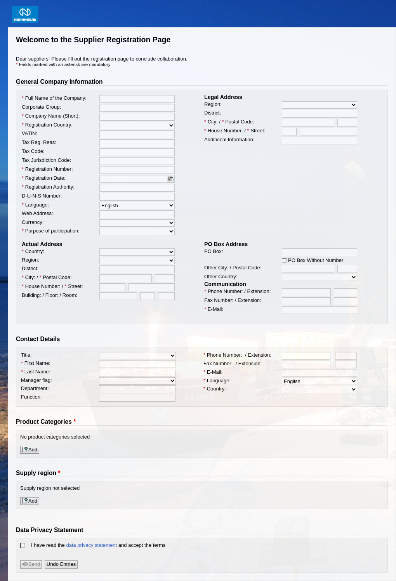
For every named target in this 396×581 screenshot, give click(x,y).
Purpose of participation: (51, 231)
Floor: (51, 295)
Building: (31, 295)
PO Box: (213, 251)
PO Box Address (226, 244)
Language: (36, 205)
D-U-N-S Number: (42, 196)
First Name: (36, 363)
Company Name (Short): (51, 116)
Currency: (33, 222)
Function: (32, 397)
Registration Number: (47, 169)
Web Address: (37, 213)
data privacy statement (91, 545)
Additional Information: (229, 139)
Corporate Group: (41, 107)
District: (212, 113)
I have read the (48, 545)
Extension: (259, 291)
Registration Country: (48, 125)
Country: (33, 251)
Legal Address (223, 97)
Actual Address (42, 244)
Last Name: (36, 372)
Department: (35, 388)
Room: (70, 295)
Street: (256, 131)
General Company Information (59, 81)
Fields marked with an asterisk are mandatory (65, 64)
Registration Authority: (48, 187)
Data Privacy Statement (49, 530)
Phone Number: (223, 291)
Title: (27, 355)
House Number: (223, 131)
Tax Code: (33, 151)
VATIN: (29, 133)
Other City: (216, 268)
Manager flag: (37, 380)
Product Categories (44, 421)
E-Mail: (213, 309)
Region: (213, 104)
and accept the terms (141, 545)
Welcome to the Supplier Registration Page (93, 39)
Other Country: (221, 276)
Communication (225, 284)
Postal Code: (238, 122)
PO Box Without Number (315, 260)
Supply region (36, 473)
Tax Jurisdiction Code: (46, 160)
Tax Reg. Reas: (39, 142)
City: (211, 122)
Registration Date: (44, 178)
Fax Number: (218, 300)
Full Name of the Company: (54, 98)
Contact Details (38, 339)
